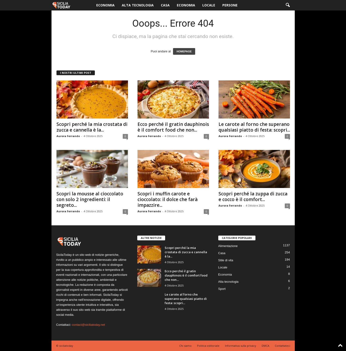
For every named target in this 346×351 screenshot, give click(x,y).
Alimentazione (228, 246)
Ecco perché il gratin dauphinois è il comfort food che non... (173, 127)
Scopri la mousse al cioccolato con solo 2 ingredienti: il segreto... (89, 199)
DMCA (265, 345)
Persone (230, 5)
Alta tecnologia (138, 5)
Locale (208, 5)
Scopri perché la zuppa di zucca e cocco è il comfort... (253, 197)
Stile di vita (225, 260)
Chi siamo (185, 345)
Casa (165, 5)
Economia (105, 5)
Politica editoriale (208, 345)
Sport (222, 289)
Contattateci (282, 345)
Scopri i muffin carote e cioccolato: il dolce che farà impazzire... (167, 199)
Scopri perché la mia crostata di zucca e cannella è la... (91, 127)
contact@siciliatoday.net (88, 324)
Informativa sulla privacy (240, 345)
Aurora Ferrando (68, 136)
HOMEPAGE (184, 51)
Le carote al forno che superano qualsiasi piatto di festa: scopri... (254, 127)
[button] (287, 5)
